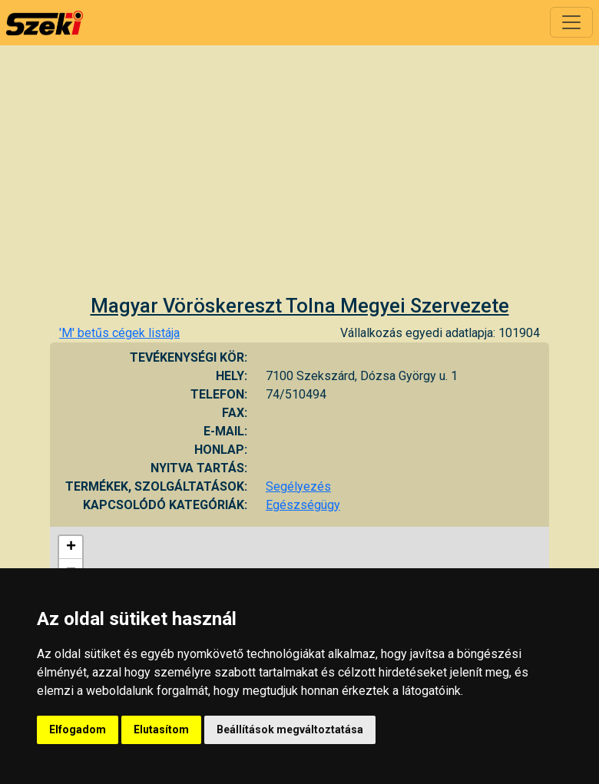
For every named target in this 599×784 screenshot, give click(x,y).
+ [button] (71, 547)
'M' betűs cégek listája (119, 333)
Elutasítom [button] (161, 729)
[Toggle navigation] (571, 22)
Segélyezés (298, 486)
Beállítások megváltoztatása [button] (290, 729)
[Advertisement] (299, 178)
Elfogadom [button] (77, 729)
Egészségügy (303, 505)
